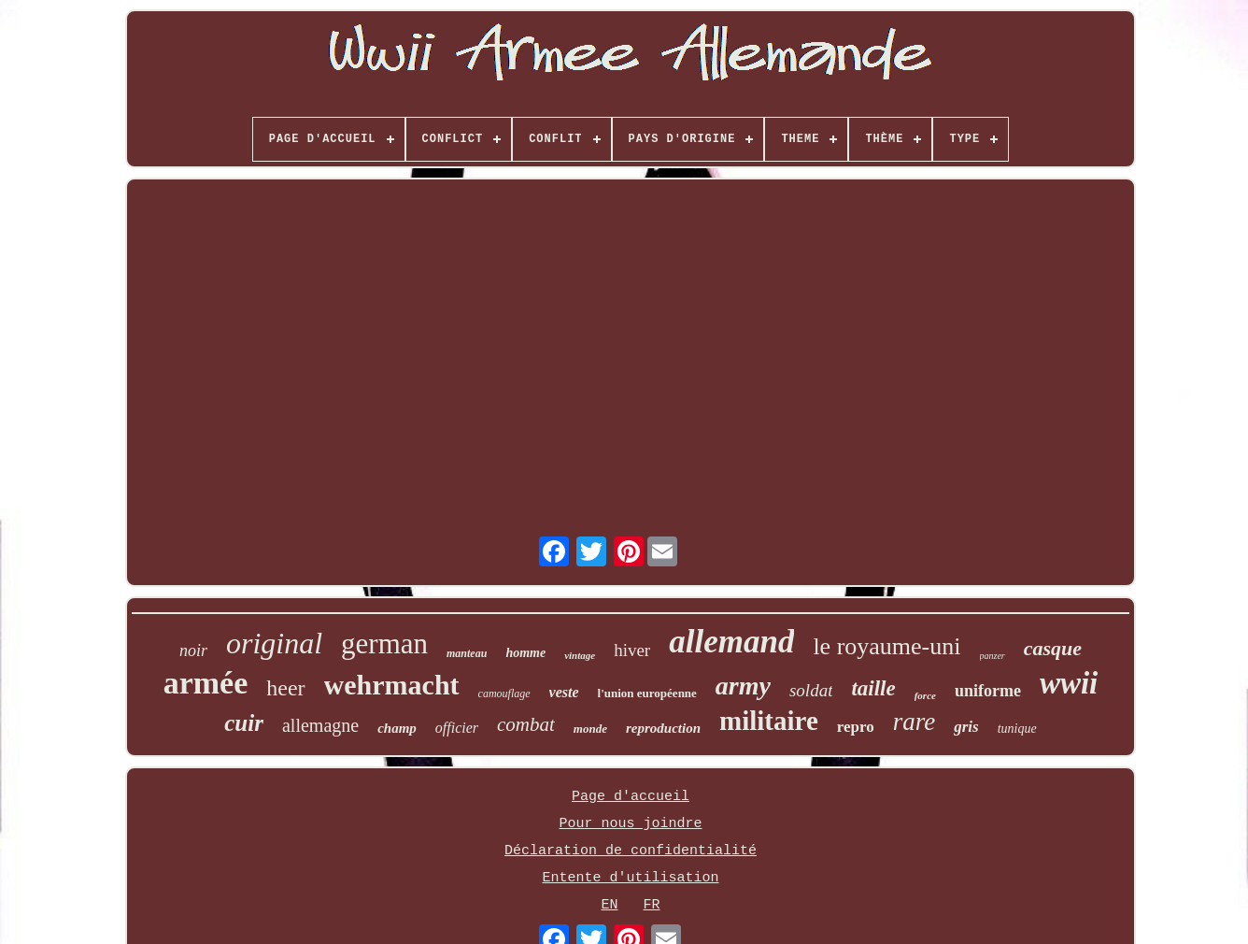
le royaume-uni (886, 646)
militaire (768, 721)
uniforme (988, 690)
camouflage (504, 693)
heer (285, 688)
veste (564, 692)
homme (525, 653)
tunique (1017, 729)
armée (205, 682)
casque (1053, 648)
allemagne (320, 725)
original (274, 643)
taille (873, 688)
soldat (810, 690)
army (743, 685)
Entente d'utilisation (630, 878)
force (925, 695)
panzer (992, 656)
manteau (467, 653)
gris (966, 727)
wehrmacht (392, 684)
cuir (243, 723)
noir (193, 650)
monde (590, 729)
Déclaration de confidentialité (630, 851)
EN (609, 905)
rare (914, 722)
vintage (579, 655)
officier (456, 728)
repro (855, 727)
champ (397, 728)
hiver (632, 650)
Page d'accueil (630, 797)
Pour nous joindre (630, 824)
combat (526, 724)
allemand (731, 641)
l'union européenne (647, 693)
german (384, 643)
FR (652, 905)
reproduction (663, 728)
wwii (1069, 683)
